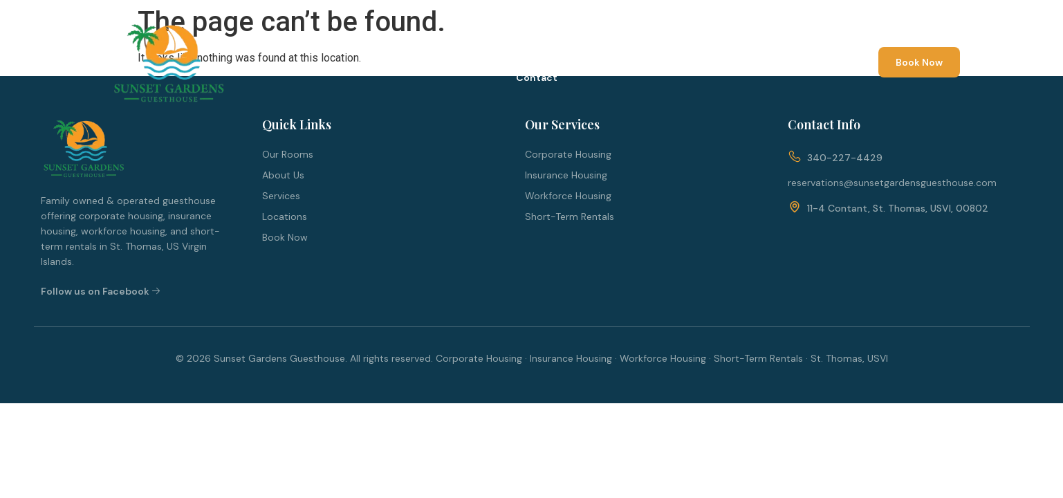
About (419, 47)
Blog (697, 47)
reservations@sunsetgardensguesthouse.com (892, 182)
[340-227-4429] (795, 157)
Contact (536, 77)
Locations (630, 47)
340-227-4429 (844, 157)
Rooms (483, 47)
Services (553, 47)
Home (357, 47)
